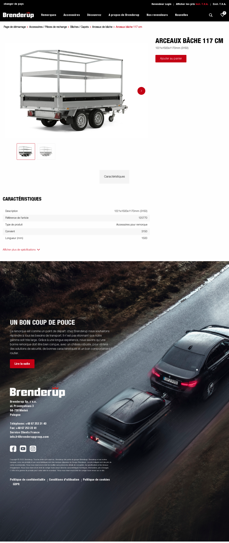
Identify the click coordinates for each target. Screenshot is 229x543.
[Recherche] (210, 15)
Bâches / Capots (79, 27)
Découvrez (94, 15)
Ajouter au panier (171, 58)
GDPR (16, 484)
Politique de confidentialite (28, 479)
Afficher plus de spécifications (19, 250)
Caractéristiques (114, 176)
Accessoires (71, 15)
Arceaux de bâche (102, 27)
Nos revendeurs (157, 15)
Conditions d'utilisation (64, 479)
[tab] (26, 151)
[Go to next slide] (141, 91)
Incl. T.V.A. (202, 4)
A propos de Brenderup (124, 15)
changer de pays (14, 4)
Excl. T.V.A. (219, 4)
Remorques (48, 15)
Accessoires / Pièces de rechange (48, 27)
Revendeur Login (161, 4)
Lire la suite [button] (22, 363)
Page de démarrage (15, 27)
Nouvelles (181, 15)
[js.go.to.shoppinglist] (222, 15)
